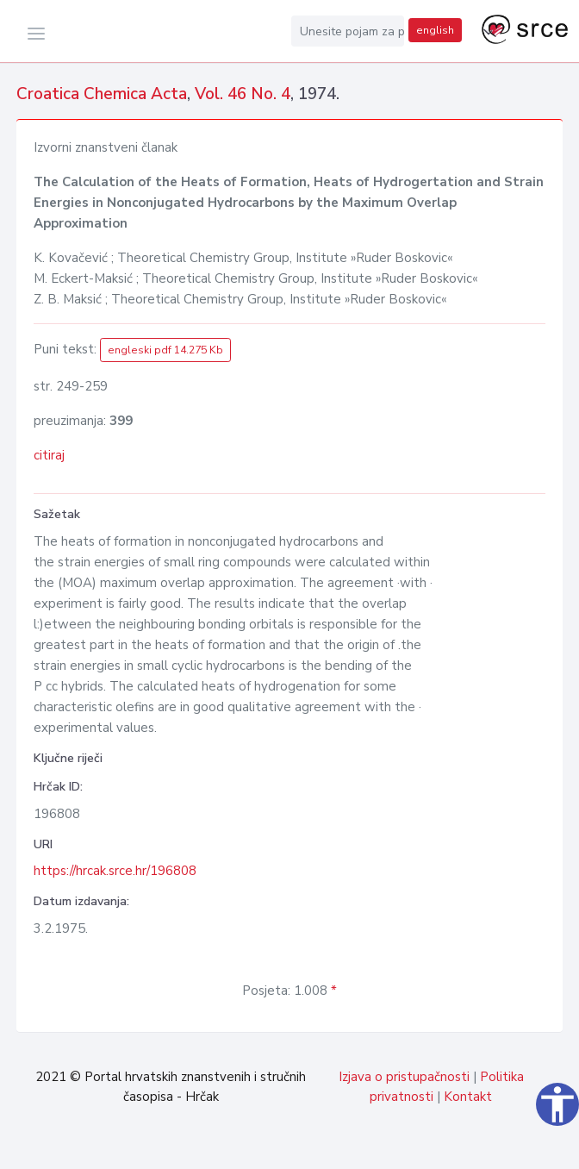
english (435, 30)
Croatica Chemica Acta (101, 94)
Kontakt (468, 1096)
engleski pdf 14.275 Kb (165, 350)
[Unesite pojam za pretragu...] (348, 31)
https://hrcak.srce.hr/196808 (115, 870)
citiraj (49, 455)
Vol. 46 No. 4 (242, 94)
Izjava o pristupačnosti (404, 1076)
